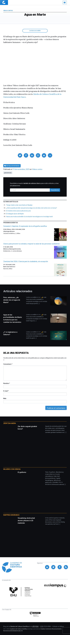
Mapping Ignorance (11, 515)
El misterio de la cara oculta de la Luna (18, 211)
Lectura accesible (35, 30)
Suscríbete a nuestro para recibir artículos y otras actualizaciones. (34, 184)
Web (4, 398)
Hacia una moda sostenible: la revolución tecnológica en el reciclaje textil (29, 216)
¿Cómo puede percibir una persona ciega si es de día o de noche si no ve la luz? (31, 208)
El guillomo (22, 472)
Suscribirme (55, 190)
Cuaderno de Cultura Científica (18, 629)
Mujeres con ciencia (11, 469)
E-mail (6, 391)
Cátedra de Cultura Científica (19, 626)
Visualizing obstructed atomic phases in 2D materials (26, 520)
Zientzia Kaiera (9, 423)
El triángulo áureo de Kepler (15, 214)
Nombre (6, 383)
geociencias (7, 172)
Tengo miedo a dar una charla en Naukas (19, 205)
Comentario (7, 364)
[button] (20, 155)
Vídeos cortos (8, 10)
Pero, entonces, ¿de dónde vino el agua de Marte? (11, 300)
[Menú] (65, 2)
